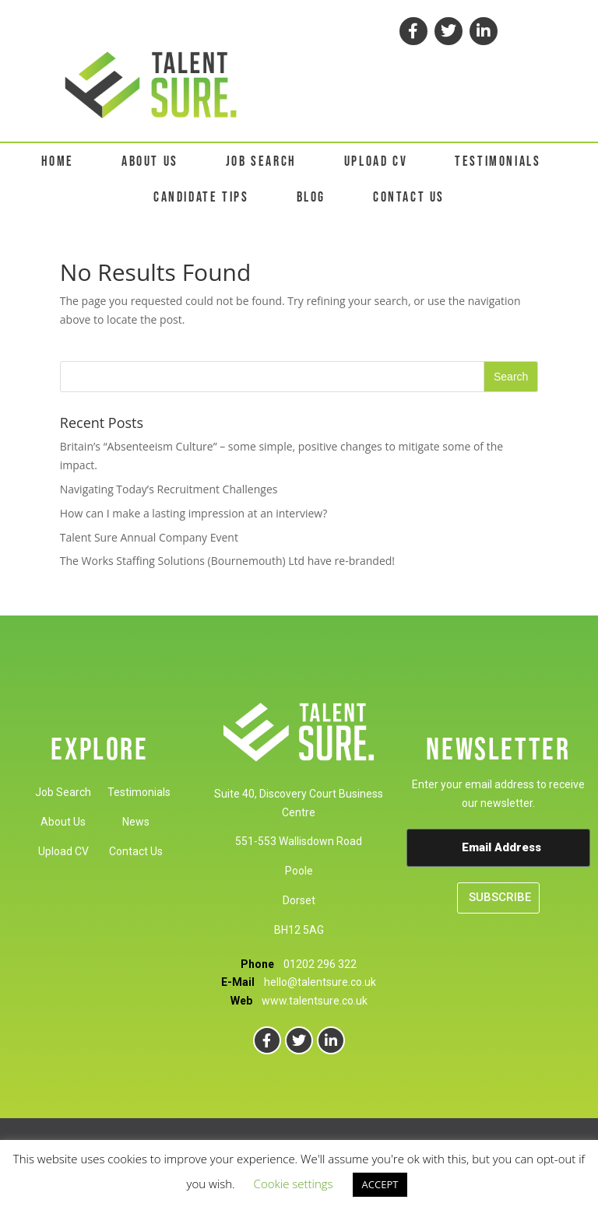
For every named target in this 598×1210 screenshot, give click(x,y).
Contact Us (136, 851)
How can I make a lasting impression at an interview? (193, 513)
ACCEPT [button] (380, 1184)
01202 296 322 (320, 964)
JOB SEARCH (261, 161)
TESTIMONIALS (497, 161)
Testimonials (139, 792)
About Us (63, 821)
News (136, 821)
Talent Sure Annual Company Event (149, 537)
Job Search (63, 792)
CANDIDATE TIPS (200, 197)
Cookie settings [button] (293, 1183)
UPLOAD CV (375, 161)
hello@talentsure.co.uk (320, 982)
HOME (57, 161)
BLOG (311, 197)
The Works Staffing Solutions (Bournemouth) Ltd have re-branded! (227, 560)
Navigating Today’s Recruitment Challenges (169, 489)
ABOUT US (149, 161)
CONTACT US (409, 197)
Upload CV (63, 851)
